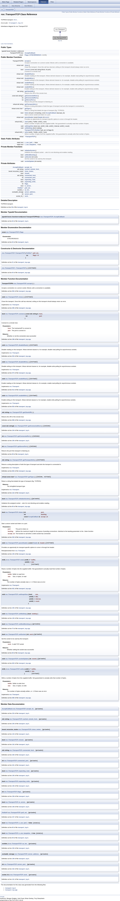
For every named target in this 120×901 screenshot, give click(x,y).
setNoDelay (28, 128)
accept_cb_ (28, 167)
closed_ (27, 173)
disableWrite (29, 78)
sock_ (27, 196)
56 (12, 207)
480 (13, 698)
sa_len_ (27, 190)
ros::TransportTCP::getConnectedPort (17, 436)
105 (13, 440)
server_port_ (29, 194)
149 (13, 858)
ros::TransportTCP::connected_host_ (22, 750)
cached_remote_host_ (32, 169)
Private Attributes (115, 12)
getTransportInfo (30, 104)
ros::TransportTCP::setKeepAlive (16, 594)
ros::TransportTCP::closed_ (14, 740)
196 (13, 339)
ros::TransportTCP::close (13, 297)
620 (13, 663)
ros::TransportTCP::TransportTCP (13, 253)
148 (13, 807)
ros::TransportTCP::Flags (14, 232)
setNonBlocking (30, 155)
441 (13, 588)
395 (13, 308)
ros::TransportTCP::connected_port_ (16, 761)
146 (13, 786)
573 (13, 373)
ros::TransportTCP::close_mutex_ (30, 729)
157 (13, 817)
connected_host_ (30, 175)
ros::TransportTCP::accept (23, 283)
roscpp (2, 896)
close (26, 65)
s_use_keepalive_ (31, 144)
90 (13, 506)
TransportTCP (10, 9)
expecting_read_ (30, 179)
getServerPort (29, 100)
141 (13, 879)
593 (13, 291)
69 (13, 653)
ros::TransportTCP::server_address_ (27, 854)
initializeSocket (30, 150)
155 (13, 608)
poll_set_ (28, 188)
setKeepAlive (29, 126)
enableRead (29, 83)
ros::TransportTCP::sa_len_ (18, 844)
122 (13, 493)
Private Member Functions (103, 12)
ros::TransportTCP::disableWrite (16, 362)
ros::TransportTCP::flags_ (13, 792)
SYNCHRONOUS (35, 55)
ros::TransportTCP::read (15, 560)
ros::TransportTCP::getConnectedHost (28, 426)
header (46, 117)
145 (13, 618)
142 (13, 744)
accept (27, 61)
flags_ (27, 184)
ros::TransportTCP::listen (14, 512)
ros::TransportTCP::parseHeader (16, 543)
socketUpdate (29, 161)
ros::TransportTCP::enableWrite (16, 395)
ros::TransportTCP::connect (14, 314)
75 (13, 628)
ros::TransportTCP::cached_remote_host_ (23, 719)
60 (13, 827)
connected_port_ (30, 177)
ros (2, 9)
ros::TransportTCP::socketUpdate (16, 659)
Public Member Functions (76, 12)
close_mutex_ (29, 171)
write (26, 132)
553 (13, 406)
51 (13, 262)
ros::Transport (14, 305)
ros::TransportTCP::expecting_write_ (17, 781)
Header (40, 117)
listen (26, 113)
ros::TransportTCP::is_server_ (15, 802)
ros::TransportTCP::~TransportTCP (14, 268)
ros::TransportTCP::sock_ (19, 875)
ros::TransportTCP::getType (24, 477)
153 (13, 713)
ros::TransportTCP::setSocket (15, 634)
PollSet (37, 130)
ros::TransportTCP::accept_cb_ (23, 709)
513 (13, 390)
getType (27, 108)
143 (13, 734)
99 (13, 454)
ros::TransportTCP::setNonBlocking (17, 624)
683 (13, 471)
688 (13, 420)
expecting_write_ (30, 181)
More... (16, 20)
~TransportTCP (30, 136)
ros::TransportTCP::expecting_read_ (17, 771)
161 (13, 765)
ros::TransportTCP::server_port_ (15, 864)
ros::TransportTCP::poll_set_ (17, 812)
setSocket (28, 157)
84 (13, 221)
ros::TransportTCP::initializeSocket (17, 498)
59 (13, 838)
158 (13, 796)
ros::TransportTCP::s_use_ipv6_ (16, 823)
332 (13, 537)
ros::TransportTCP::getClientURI (20, 412)
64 (13, 272)
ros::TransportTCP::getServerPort (15, 446)
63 (13, 242)
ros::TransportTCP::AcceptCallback (52, 217)
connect (27, 69)
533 (13, 356)
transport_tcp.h (15, 23)
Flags (26, 55)
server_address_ (30, 192)
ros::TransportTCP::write (15, 669)
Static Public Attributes (89, 12)
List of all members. (7, 44)
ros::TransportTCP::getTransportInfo (21, 460)
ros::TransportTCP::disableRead (16, 345)
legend (59, 40)
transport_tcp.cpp (24, 262)
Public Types (65, 12)
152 (13, 869)
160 (13, 755)
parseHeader (29, 117)
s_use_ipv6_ (29, 142)
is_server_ (28, 186)
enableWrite (29, 87)
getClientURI (29, 91)
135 (13, 554)
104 (13, 430)
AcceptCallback (30, 53)
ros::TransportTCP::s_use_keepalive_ (18, 833)
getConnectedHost (31, 96)
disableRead (29, 74)
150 (13, 848)
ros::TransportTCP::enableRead (16, 379)
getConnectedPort (31, 98)
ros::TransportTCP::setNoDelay (15, 614)
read (26, 121)
